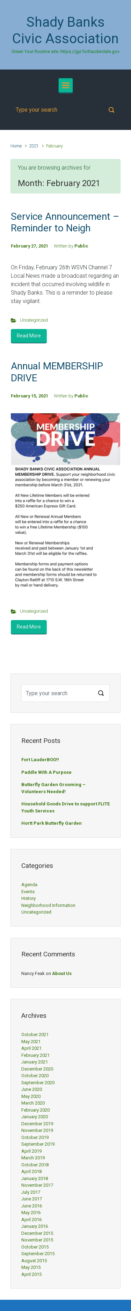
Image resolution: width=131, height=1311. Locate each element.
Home (16, 146)
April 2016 (31, 1219)
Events (28, 891)
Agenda (29, 884)
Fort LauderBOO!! (40, 759)
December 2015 (37, 1233)
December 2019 (37, 1123)
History (28, 898)
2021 (34, 146)
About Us (62, 973)
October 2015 (35, 1247)
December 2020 (37, 1069)
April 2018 (31, 1171)
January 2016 (34, 1226)
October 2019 (35, 1137)
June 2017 (31, 1198)
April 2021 (31, 1048)
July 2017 (30, 1192)
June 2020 (31, 1089)
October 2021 (35, 1034)
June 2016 (31, 1205)
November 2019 (37, 1130)
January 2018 (34, 1178)
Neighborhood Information (48, 905)
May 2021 (31, 1041)
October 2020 (35, 1075)
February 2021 (35, 1055)
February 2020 (35, 1110)
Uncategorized (34, 320)
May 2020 (31, 1096)
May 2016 (31, 1212)
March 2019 (33, 1157)
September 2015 (37, 1253)
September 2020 (37, 1082)
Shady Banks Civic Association (65, 30)
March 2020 (33, 1103)
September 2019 (37, 1144)
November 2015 (37, 1240)
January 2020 (34, 1116)
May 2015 (31, 1267)
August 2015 (34, 1260)
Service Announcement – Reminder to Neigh (65, 222)
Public (81, 246)
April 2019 (31, 1151)
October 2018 (35, 1164)
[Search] (65, 110)
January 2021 (34, 1062)
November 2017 (37, 1185)
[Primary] (65, 85)
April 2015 (31, 1274)
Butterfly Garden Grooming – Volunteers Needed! (53, 788)
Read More (29, 335)
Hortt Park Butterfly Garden (51, 823)
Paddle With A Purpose (46, 772)
